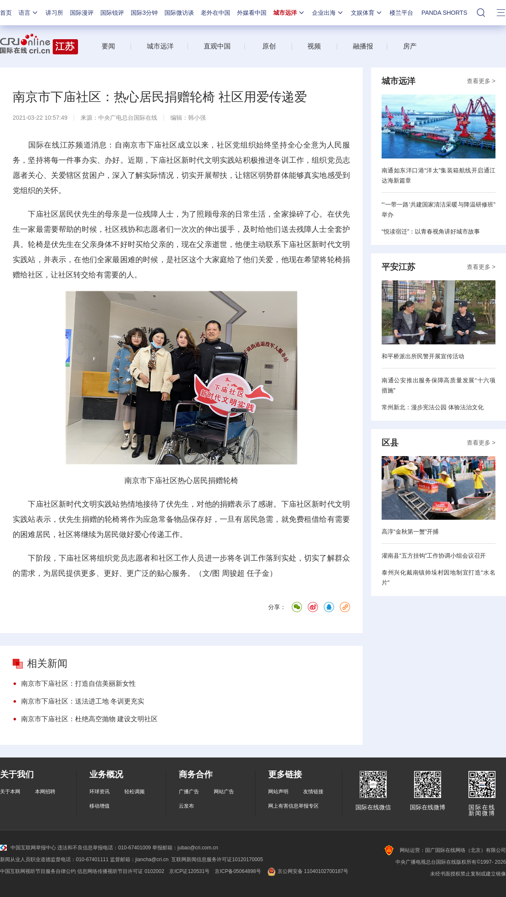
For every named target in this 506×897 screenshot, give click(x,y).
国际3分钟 (144, 12)
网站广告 (224, 792)
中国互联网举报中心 (28, 848)
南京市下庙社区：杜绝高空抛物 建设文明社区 (89, 718)
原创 (269, 46)
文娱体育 (367, 12)
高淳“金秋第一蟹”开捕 (410, 531)
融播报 (363, 46)
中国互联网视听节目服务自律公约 (38, 871)
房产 (410, 46)
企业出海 (328, 12)
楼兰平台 (401, 12)
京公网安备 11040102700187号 (307, 871)
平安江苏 (398, 266)
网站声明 (278, 792)
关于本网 (10, 792)
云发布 (186, 806)
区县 (390, 442)
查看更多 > (481, 81)
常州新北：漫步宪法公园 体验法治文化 (433, 407)
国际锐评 (112, 12)
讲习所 (54, 12)
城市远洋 (289, 12)
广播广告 (189, 792)
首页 (6, 12)
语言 (29, 12)
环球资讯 (99, 792)
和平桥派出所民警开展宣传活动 (423, 356)
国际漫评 (82, 12)
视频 (314, 46)
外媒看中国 (251, 12)
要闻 (108, 46)
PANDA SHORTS (444, 12)
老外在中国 (215, 12)
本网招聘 (45, 792)
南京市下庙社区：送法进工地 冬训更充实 (82, 701)
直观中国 (217, 46)
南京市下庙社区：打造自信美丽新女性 (78, 683)
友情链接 (313, 792)
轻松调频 (134, 792)
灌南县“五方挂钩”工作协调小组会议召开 (434, 555)
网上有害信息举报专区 (293, 806)
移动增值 (99, 806)
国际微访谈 (179, 12)
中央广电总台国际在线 (127, 117)
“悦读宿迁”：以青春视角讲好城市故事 (431, 231)
